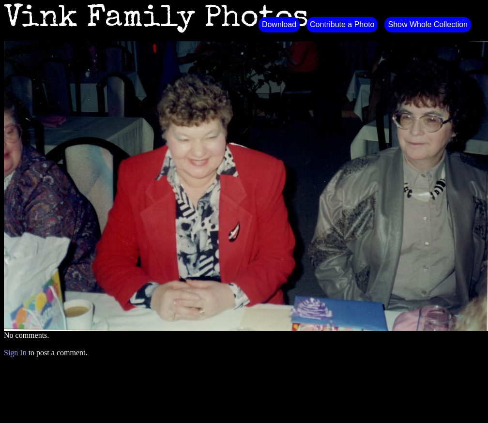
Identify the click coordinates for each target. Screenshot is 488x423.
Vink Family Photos (156, 19)
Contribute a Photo (342, 24)
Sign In (15, 352)
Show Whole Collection (428, 24)
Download (279, 24)
